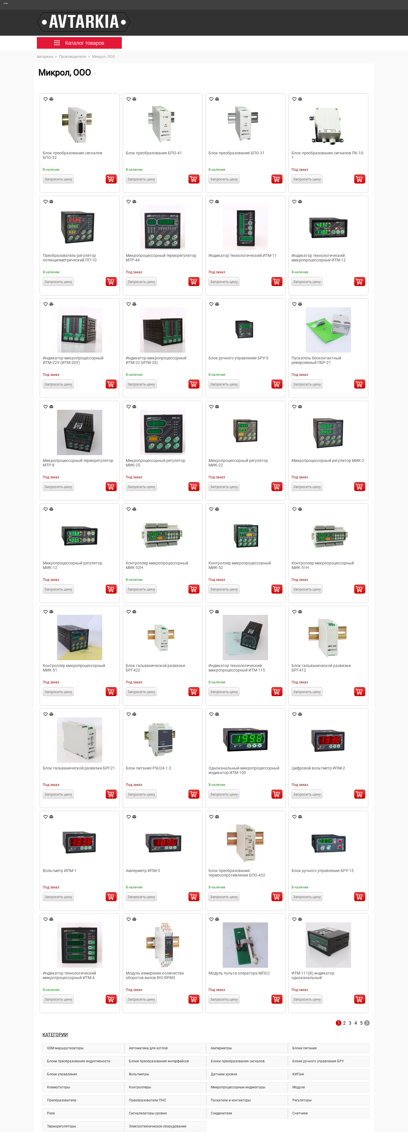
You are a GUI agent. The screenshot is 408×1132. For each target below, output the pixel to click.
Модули (298, 1087)
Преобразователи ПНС (147, 1100)
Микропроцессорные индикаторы (238, 1087)
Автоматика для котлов (148, 1048)
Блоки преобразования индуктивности (78, 1061)
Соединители (221, 1113)
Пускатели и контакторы (231, 1100)
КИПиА (298, 1074)
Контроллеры (140, 1087)
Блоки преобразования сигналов (238, 1061)
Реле (51, 1113)
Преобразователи (61, 1100)
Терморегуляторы (61, 1126)
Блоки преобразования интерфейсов (159, 1061)
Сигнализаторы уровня (148, 1113)
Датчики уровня (224, 1074)
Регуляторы (302, 1100)
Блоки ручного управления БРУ (318, 1061)
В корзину (111, 179)
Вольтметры (139, 1074)
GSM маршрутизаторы (65, 1048)
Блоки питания (304, 1048)
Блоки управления (62, 1074)
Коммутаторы (58, 1087)
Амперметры (221, 1048)
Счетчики (300, 1113)
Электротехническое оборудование (157, 1126)
